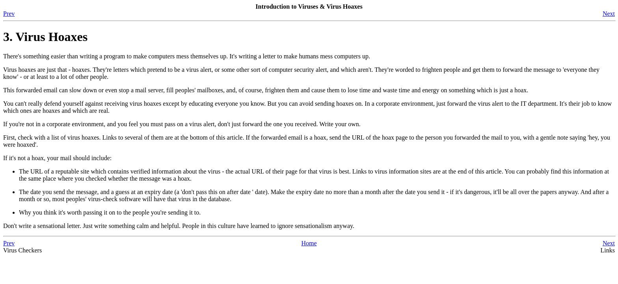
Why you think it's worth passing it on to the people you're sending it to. (110, 212)
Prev (9, 13)
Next (609, 13)
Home (308, 243)
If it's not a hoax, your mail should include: (57, 158)
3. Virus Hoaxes (45, 37)
